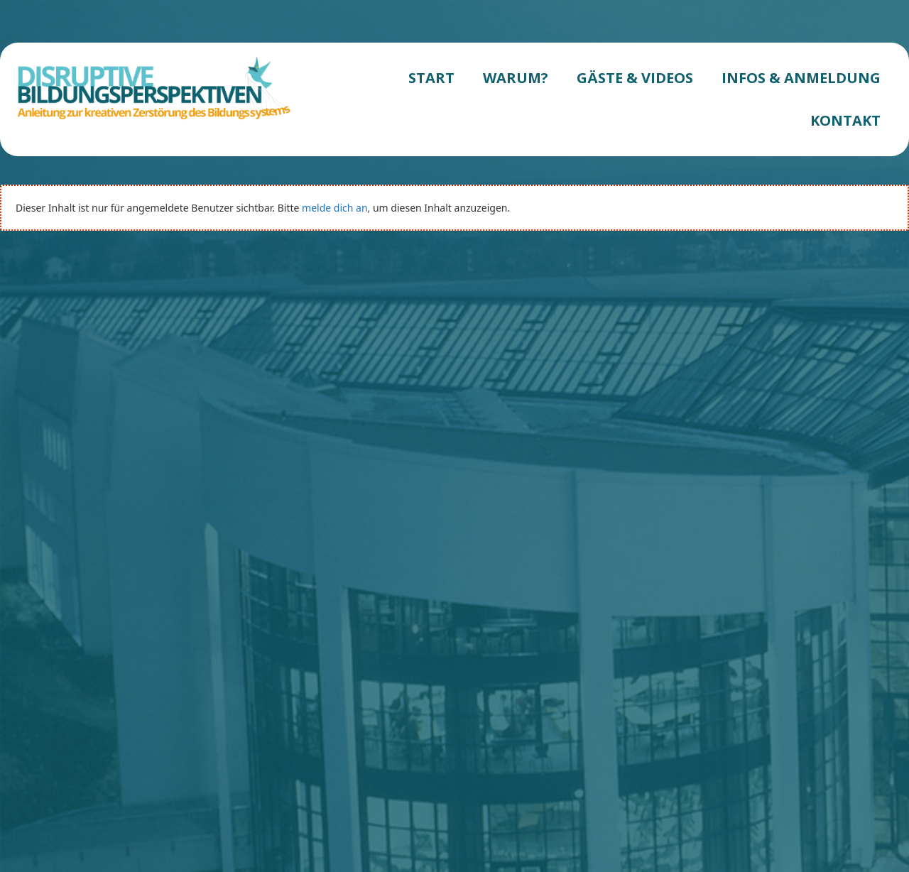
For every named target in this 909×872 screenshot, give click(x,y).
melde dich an (334, 207)
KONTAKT (845, 120)
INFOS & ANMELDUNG (801, 77)
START (431, 77)
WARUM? (515, 77)
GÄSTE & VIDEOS (635, 77)
